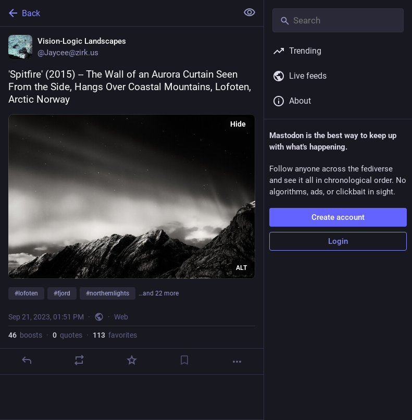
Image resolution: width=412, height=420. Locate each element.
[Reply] (26, 360)
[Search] (338, 20)
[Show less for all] (249, 12)
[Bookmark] (184, 360)
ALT (241, 267)
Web (121, 317)
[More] (237, 361)
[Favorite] (132, 360)
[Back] (117, 13)
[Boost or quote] (79, 360)
